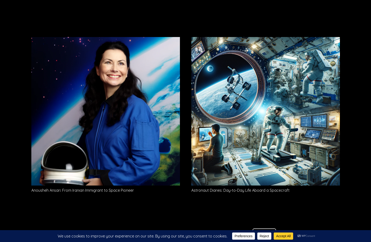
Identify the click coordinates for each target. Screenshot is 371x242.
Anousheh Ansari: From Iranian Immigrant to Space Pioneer (82, 190)
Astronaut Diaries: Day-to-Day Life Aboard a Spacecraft (240, 190)
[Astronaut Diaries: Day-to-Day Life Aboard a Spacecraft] (265, 40)
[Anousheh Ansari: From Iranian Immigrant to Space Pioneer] (105, 40)
